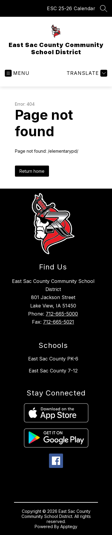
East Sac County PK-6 (53, 359)
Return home (32, 171)
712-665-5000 (62, 314)
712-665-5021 (58, 322)
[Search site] (103, 8)
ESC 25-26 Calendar (71, 8)
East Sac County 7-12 (53, 371)
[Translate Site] (86, 73)
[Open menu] (17, 73)
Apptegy (68, 526)
